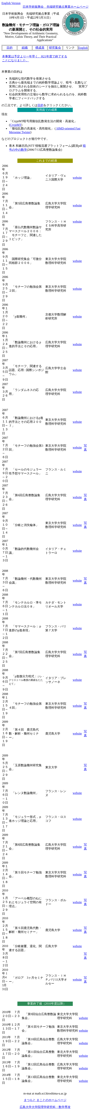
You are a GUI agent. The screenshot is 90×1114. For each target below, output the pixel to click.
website (77, 177)
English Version (10, 3)
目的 (10, 47)
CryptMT (15, 124)
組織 (25, 47)
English (83, 47)
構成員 (39, 47)
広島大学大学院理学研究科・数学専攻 (45, 1107)
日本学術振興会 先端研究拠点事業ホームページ (56, 6)
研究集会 (55, 47)
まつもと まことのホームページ (45, 1100)
